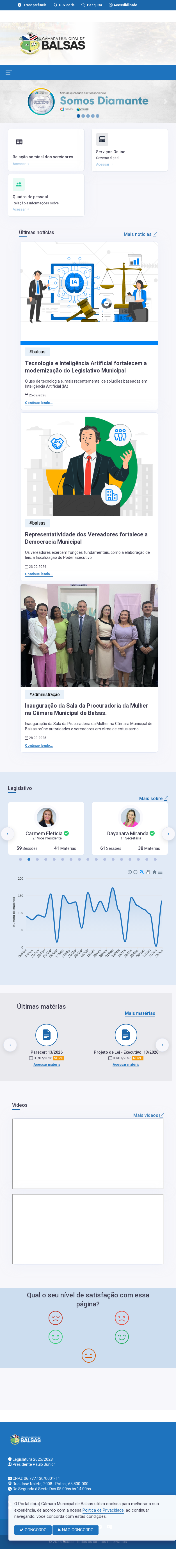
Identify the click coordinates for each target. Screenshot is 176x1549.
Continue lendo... (39, 403)
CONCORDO (33, 1529)
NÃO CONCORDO (75, 1529)
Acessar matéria (46, 1065)
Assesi (68, 1541)
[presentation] (7, 834)
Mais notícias (140, 234)
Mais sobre (153, 798)
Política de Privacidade (103, 1510)
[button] (20, 859)
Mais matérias (140, 1013)
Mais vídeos (148, 1115)
